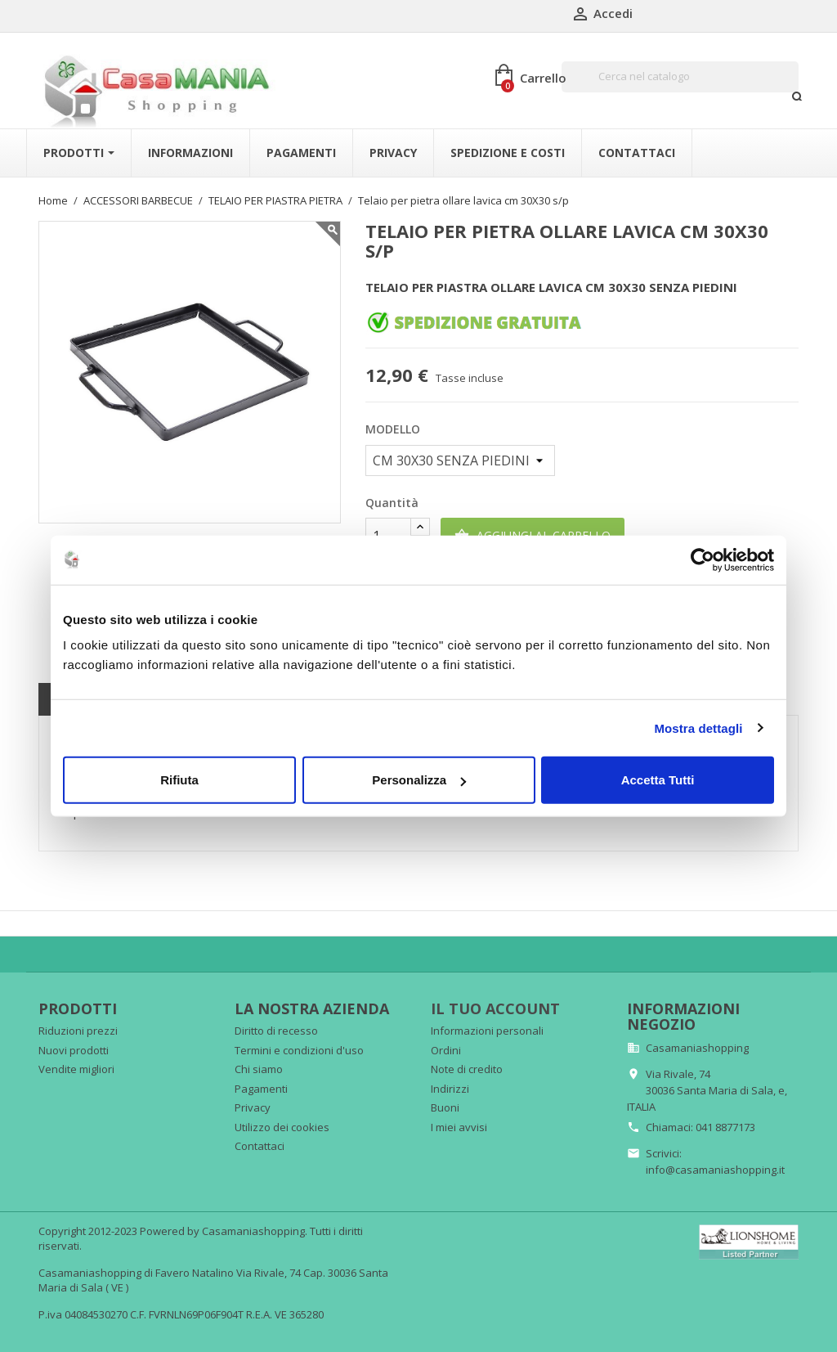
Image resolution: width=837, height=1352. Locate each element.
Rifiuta (179, 780)
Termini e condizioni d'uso (299, 1050)
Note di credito (467, 1069)
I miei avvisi (459, 1127)
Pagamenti (261, 1088)
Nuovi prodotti (73, 1050)
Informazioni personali (487, 1030)
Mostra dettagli (698, 727)
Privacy (253, 1107)
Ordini (446, 1050)
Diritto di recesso (276, 1030)
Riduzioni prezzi (78, 1030)
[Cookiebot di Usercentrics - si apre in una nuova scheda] (702, 559)
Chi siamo (259, 1069)
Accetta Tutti (658, 780)
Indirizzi (450, 1088)
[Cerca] (680, 76)
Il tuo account (495, 1008)
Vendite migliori (76, 1069)
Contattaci (259, 1146)
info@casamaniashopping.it (715, 1169)
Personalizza (419, 780)
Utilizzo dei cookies (282, 1127)
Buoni (445, 1107)
